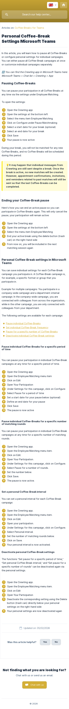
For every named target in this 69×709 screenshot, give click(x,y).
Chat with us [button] (37, 684)
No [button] (56, 642)
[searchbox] (34, 14)
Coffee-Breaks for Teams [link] (29, 27)
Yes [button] (45, 642)
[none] (52, 5)
